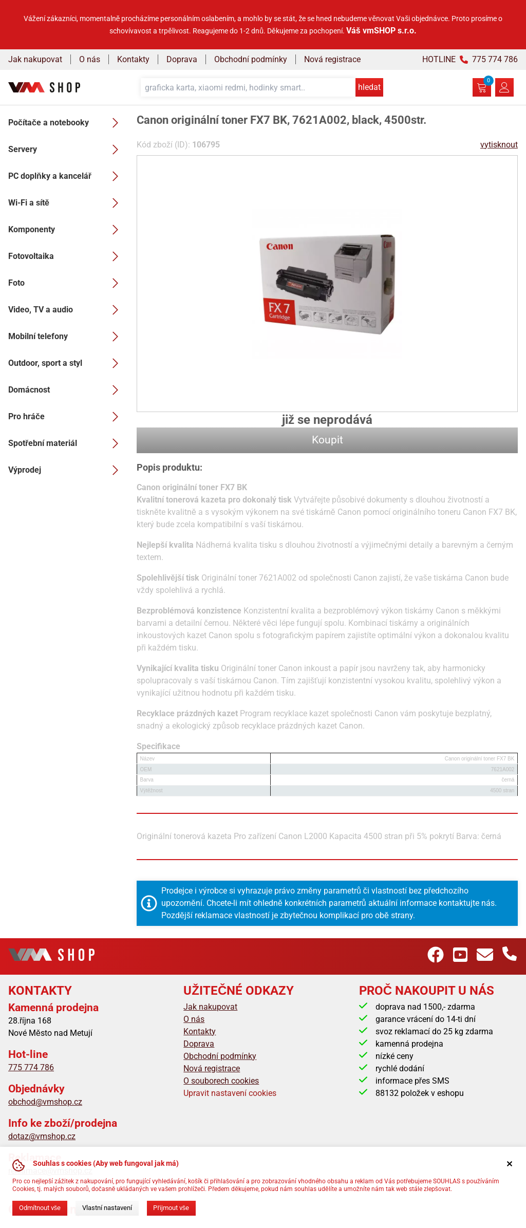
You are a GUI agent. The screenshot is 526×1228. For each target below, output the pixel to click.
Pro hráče (66, 416)
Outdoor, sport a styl (66, 363)
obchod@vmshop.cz (45, 1102)
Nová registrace (332, 59)
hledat (369, 87)
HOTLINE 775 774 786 (470, 59)
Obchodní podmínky (250, 59)
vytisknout (499, 145)
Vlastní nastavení (107, 1208)
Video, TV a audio (66, 310)
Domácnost (66, 390)
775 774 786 (31, 1067)
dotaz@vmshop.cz (42, 1136)
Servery (66, 149)
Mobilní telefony (66, 336)
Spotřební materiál (66, 443)
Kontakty (133, 59)
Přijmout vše (171, 1208)
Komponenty (66, 229)
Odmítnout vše (40, 1208)
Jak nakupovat (35, 59)
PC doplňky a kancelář (66, 176)
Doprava (181, 59)
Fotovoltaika (66, 256)
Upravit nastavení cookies (229, 1093)
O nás (89, 59)
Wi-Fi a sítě (66, 203)
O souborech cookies (221, 1081)
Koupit (327, 440)
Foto (66, 283)
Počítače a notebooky (66, 123)
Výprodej (66, 470)
